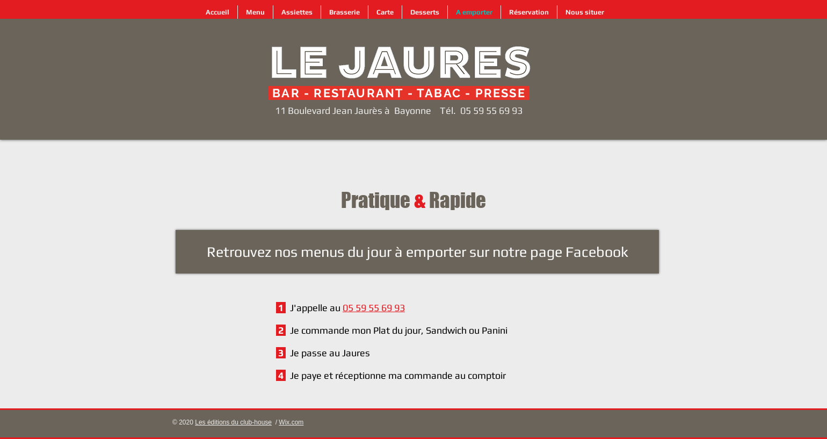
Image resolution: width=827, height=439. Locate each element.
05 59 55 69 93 (491, 110)
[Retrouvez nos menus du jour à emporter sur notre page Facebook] (417, 252)
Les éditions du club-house (233, 422)
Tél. (448, 110)
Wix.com (291, 422)
